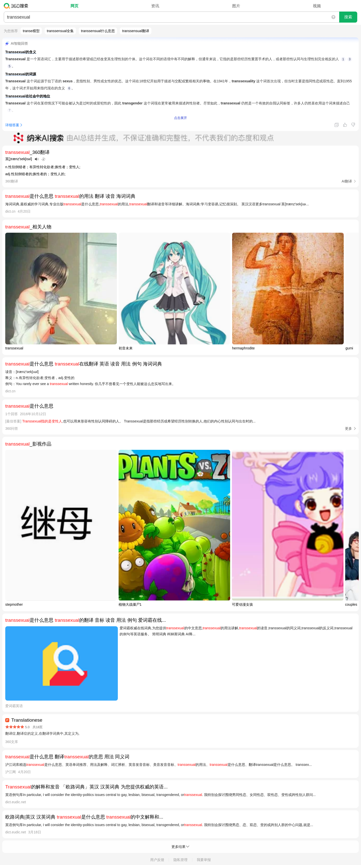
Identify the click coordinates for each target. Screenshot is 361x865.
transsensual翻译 (135, 31)
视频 (317, 6)
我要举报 (204, 860)
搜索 (348, 17)
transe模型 (31, 31)
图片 (236, 6)
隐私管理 (180, 860)
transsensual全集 (60, 31)
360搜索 (17, 5)
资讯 (155, 6)
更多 (348, 428)
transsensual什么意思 (98, 31)
